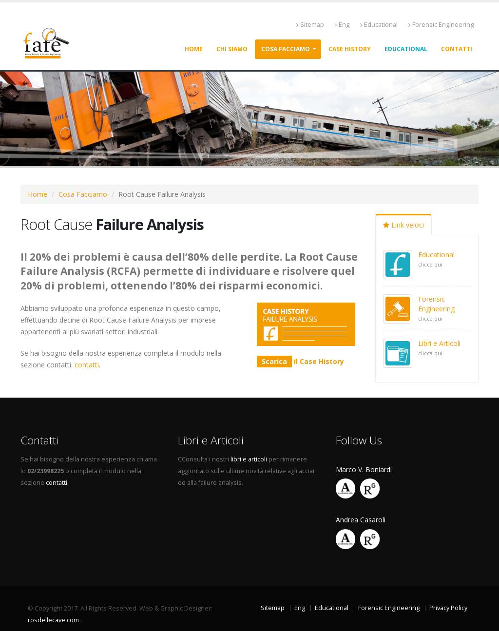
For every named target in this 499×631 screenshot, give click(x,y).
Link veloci (403, 224)
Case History (349, 49)
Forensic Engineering (441, 24)
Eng (342, 24)
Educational (379, 24)
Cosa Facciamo (82, 194)
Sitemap (310, 24)
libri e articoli (248, 459)
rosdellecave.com (53, 620)
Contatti (456, 49)
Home (194, 49)
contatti (87, 364)
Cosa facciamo (285, 49)
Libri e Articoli (439, 343)
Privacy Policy (448, 608)
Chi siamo (232, 49)
